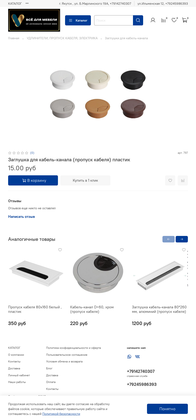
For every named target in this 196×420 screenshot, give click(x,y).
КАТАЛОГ (15, 3)
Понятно (167, 408)
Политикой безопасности (61, 414)
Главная (13, 38)
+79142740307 (141, 371)
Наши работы (17, 382)
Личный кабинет (19, 375)
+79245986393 (142, 384)
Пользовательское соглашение (66, 355)
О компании (16, 355)
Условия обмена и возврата (64, 361)
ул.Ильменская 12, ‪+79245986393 (162, 3)
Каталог (78, 20)
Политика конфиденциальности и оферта (73, 348)
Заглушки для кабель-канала (126, 38)
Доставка (14, 368)
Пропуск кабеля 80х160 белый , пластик (35, 309)
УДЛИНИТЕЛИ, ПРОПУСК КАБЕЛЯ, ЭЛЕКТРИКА (62, 38)
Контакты (14, 361)
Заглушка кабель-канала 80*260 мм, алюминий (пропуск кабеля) (159, 309)
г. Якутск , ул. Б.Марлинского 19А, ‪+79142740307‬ (95, 3)
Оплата (51, 382)
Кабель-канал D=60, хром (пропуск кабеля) (92, 309)
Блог (49, 368)
